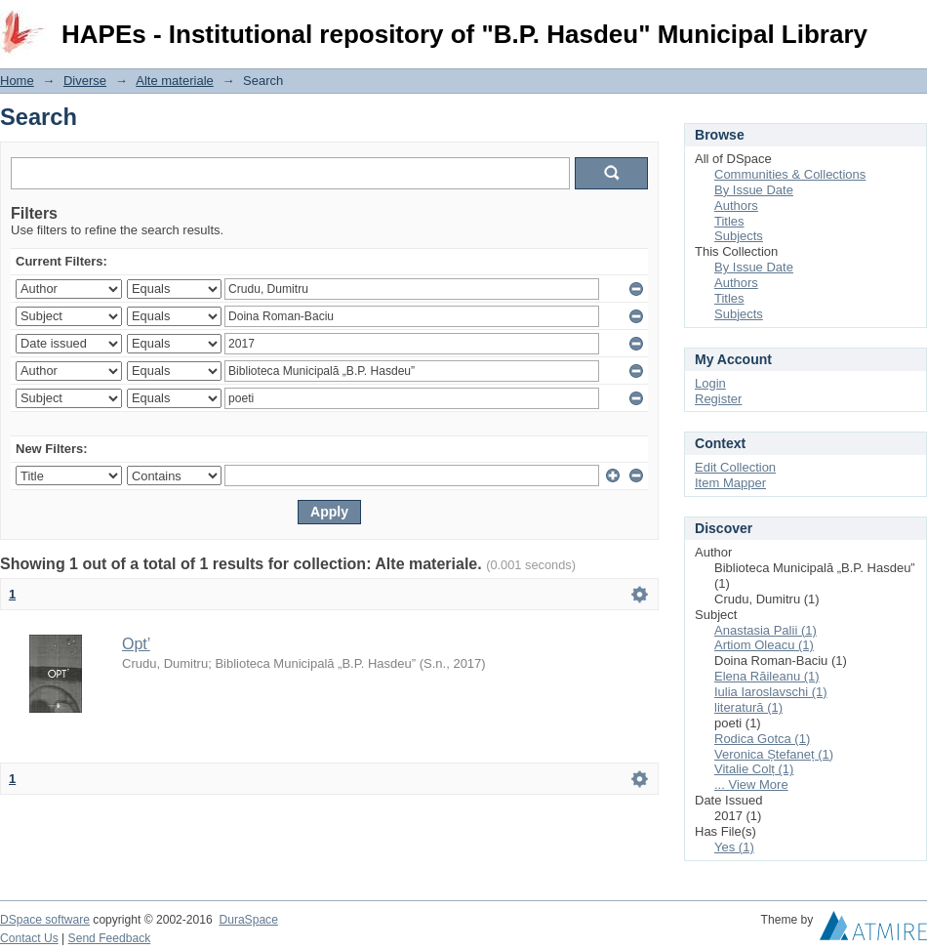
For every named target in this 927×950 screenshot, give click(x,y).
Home (17, 80)
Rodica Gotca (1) (762, 738)
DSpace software (45, 920)
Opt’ (136, 644)
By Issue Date (753, 190)
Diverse (84, 80)
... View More (751, 784)
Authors (736, 205)
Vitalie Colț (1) (753, 769)
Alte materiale (174, 80)
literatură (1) (748, 707)
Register (718, 399)
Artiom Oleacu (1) (764, 645)
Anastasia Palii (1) (765, 630)
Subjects (738, 235)
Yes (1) (734, 847)
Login (911, 24)
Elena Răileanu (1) (767, 676)
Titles (729, 221)
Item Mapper (730, 482)
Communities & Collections (790, 174)
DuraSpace (248, 920)
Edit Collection (735, 467)
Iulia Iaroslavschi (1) (770, 691)
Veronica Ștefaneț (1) (773, 754)
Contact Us (29, 938)
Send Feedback (109, 938)
